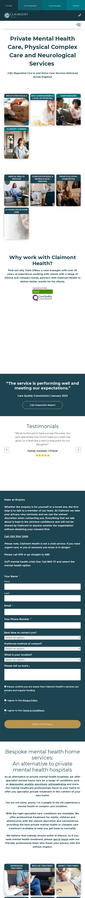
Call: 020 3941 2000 (16, 536)
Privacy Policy (30, 700)
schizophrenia (57, 784)
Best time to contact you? (20, 632)
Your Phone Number (17, 619)
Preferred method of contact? (23, 643)
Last (6, 593)
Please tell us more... (17, 665)
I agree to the (43, 702)
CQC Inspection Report (42, 405)
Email (8, 605)
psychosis (41, 784)
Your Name (12, 576)
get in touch (60, 839)
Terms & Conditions (33, 710)
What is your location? (18, 654)
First (7, 581)
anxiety (29, 784)
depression (16, 784)
